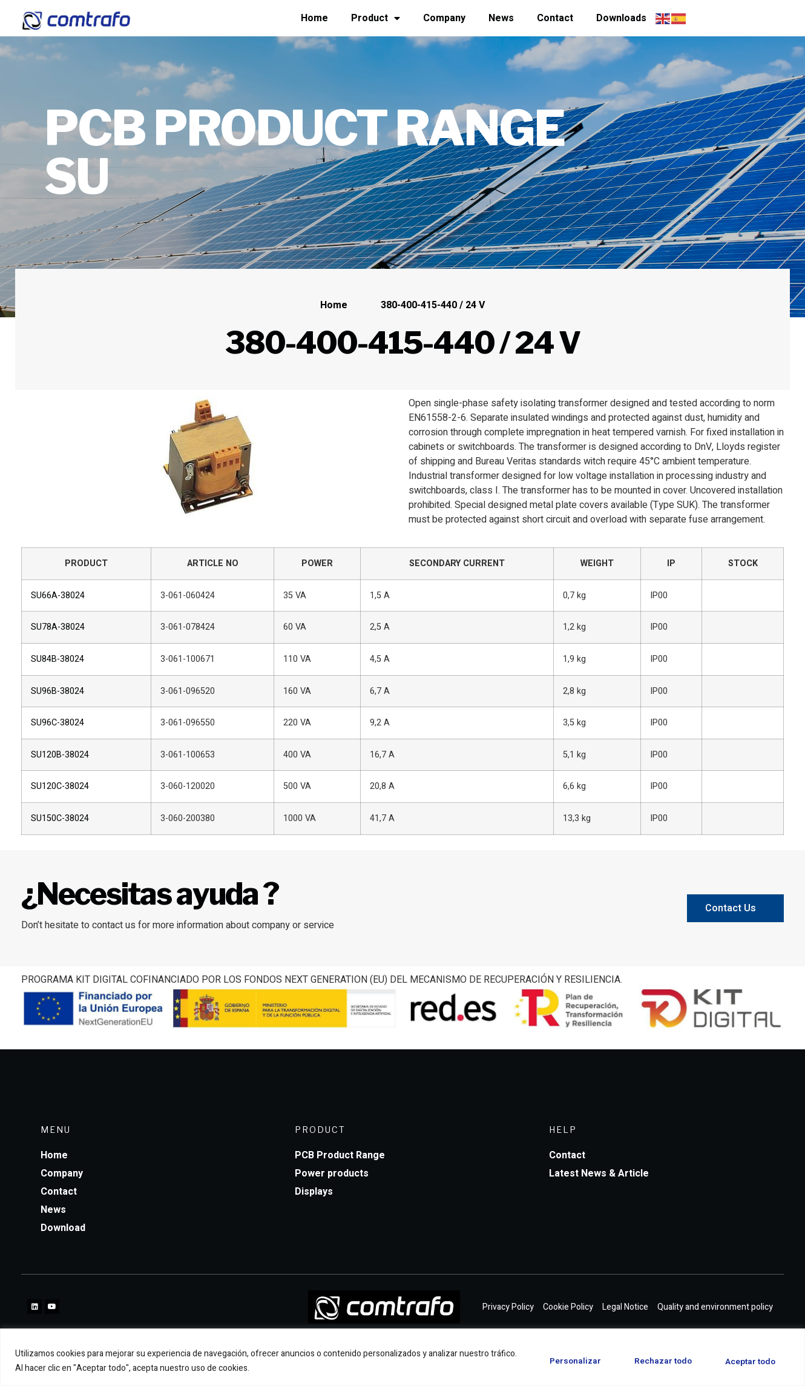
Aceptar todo (748, 1361)
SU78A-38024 (58, 627)
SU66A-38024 (58, 595)
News (501, 18)
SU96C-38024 (57, 722)
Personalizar (562, 1361)
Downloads (621, 18)
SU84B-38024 (57, 659)
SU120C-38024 (60, 786)
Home (314, 18)
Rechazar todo (655, 1361)
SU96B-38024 (57, 691)
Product (375, 18)
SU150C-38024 (60, 818)
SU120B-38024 (60, 754)
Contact (555, 18)
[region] (402, 1357)
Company (444, 18)
